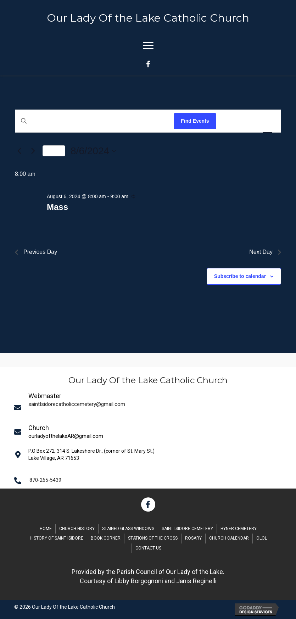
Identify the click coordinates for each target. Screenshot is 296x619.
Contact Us (148, 548)
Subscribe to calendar (240, 276)
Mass (57, 207)
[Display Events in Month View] (248, 121)
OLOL (261, 538)
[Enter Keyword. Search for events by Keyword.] (94, 121)
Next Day (265, 252)
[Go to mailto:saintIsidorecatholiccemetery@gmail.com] (150, 407)
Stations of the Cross (153, 538)
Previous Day (36, 252)
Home (46, 528)
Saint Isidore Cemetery (187, 528)
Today (54, 150)
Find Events (195, 121)
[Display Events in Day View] (267, 121)
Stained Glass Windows (128, 528)
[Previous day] (19, 151)
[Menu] (148, 46)
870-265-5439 (45, 480)
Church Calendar (229, 538)
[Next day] (33, 151)
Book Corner (106, 538)
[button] (148, 504)
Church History (77, 528)
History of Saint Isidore (56, 538)
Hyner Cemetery (238, 528)
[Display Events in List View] (229, 121)
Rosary (193, 538)
